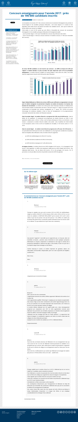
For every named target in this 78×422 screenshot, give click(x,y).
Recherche (8, 4)
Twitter (69, 4)
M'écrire (33, 414)
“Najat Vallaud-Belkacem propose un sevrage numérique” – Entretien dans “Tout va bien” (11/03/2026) (12, 34)
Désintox (19, 415)
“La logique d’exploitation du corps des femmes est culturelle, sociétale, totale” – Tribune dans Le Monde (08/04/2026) (12, 42)
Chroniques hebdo (21, 412)
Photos (18, 416)
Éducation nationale (27, 19)
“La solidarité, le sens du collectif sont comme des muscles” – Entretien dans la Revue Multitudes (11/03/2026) (12, 62)
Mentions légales (5, 413)
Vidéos (18, 417)
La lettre (75, 4)
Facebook (64, 4)
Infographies (19, 414)
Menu (3, 4)
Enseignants (26, 158)
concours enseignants (34, 158)
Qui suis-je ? (34, 412)
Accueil (3, 411)
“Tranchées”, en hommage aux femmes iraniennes (11, 38)
